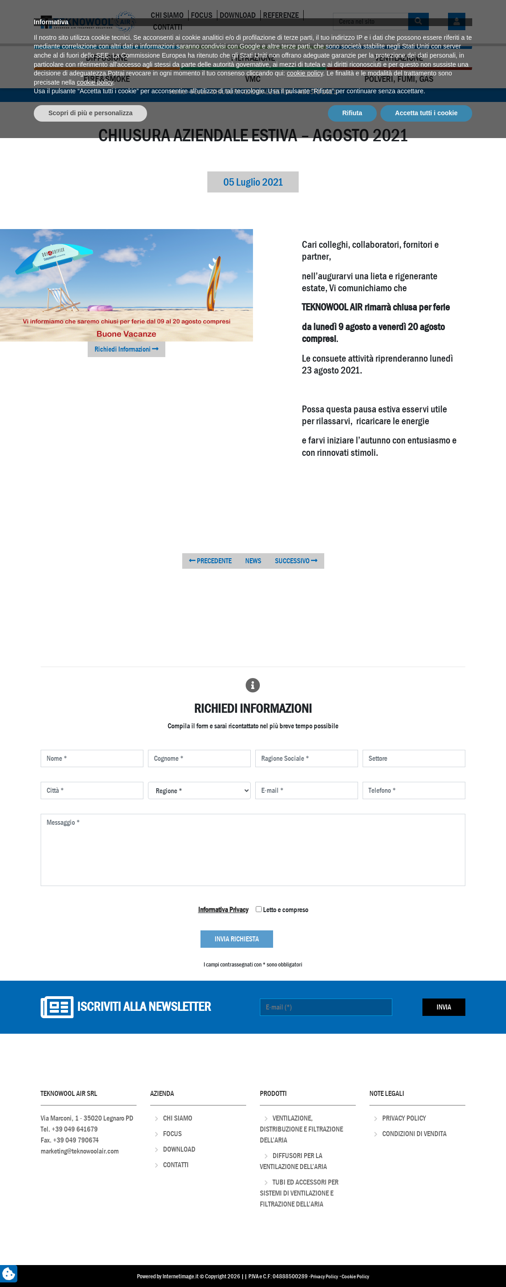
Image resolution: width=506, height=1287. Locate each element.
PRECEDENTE (210, 561)
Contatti (167, 27)
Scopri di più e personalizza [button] (90, 1262)
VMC (253, 79)
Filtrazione (253, 58)
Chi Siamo (167, 15)
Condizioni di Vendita (414, 1133)
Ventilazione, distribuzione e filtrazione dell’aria (301, 1129)
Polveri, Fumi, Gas (398, 79)
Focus (201, 15)
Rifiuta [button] (353, 1262)
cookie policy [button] (305, 1222)
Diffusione (106, 58)
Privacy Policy (404, 1118)
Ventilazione (399, 58)
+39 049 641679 (75, 1129)
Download (238, 15)
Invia (444, 1007)
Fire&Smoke (107, 79)
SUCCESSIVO (296, 561)
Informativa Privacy (223, 909)
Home (177, 91)
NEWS (253, 561)
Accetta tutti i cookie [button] (426, 1262)
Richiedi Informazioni (126, 349)
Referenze (281, 15)
